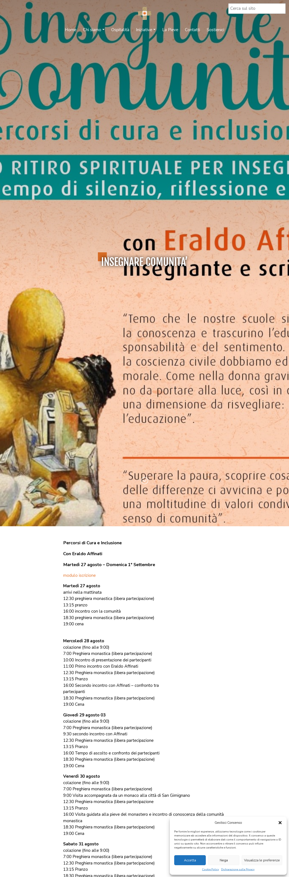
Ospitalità (120, 30)
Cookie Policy (210, 869)
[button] (280, 822)
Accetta (190, 860)
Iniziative (144, 30)
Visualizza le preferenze (262, 860)
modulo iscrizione (79, 575)
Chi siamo (92, 30)
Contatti (192, 30)
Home (70, 30)
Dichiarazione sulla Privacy (238, 869)
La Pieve (170, 30)
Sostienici (215, 30)
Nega (224, 860)
